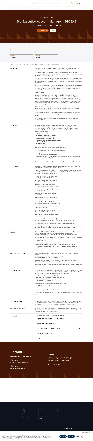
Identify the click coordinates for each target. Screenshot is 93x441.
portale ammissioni (60, 315)
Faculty (31, 64)
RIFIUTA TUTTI (71, 436)
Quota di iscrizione (39, 64)
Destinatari (19, 64)
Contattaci (74, 3)
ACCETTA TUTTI (63, 436)
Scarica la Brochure (43, 30)
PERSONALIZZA (79, 436)
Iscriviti (53, 30)
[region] (46, 436)
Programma (25, 64)
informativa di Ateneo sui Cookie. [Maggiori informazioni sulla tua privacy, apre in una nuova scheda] (19, 439)
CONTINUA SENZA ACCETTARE (87, 432)
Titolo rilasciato (55, 64)
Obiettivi (13, 64)
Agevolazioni (47, 64)
